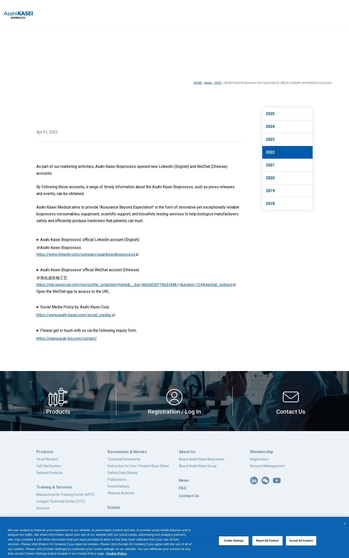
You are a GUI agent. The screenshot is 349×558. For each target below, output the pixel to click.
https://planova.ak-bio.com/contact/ (66, 338)
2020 (270, 178)
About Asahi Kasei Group (198, 466)
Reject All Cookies (267, 542)
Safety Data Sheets (123, 473)
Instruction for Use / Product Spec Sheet (138, 466)
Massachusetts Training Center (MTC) (65, 494)
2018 (270, 203)
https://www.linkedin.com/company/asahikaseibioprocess (85, 254)
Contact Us (189, 496)
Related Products (49, 473)
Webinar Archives (121, 493)
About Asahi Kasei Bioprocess (201, 459)
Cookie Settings (234, 542)
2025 (270, 113)
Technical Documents (124, 459)
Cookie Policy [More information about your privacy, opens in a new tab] (116, 556)
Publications (117, 479)
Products (44, 452)
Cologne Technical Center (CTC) (60, 501)
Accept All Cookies (301, 542)
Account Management (267, 466)
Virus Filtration (47, 459)
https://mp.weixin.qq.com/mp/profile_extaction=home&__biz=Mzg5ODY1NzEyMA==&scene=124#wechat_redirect (134, 284)
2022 (218, 83)
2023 (270, 139)
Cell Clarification (48, 466)
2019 (270, 190)
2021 (270, 165)
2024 (270, 126)
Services (42, 508)
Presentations (118, 486)
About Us (187, 452)
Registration (259, 459)
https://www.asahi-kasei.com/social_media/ (74, 315)
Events (114, 507)
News (208, 83)
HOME (198, 83)
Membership (261, 452)
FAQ (182, 488)
